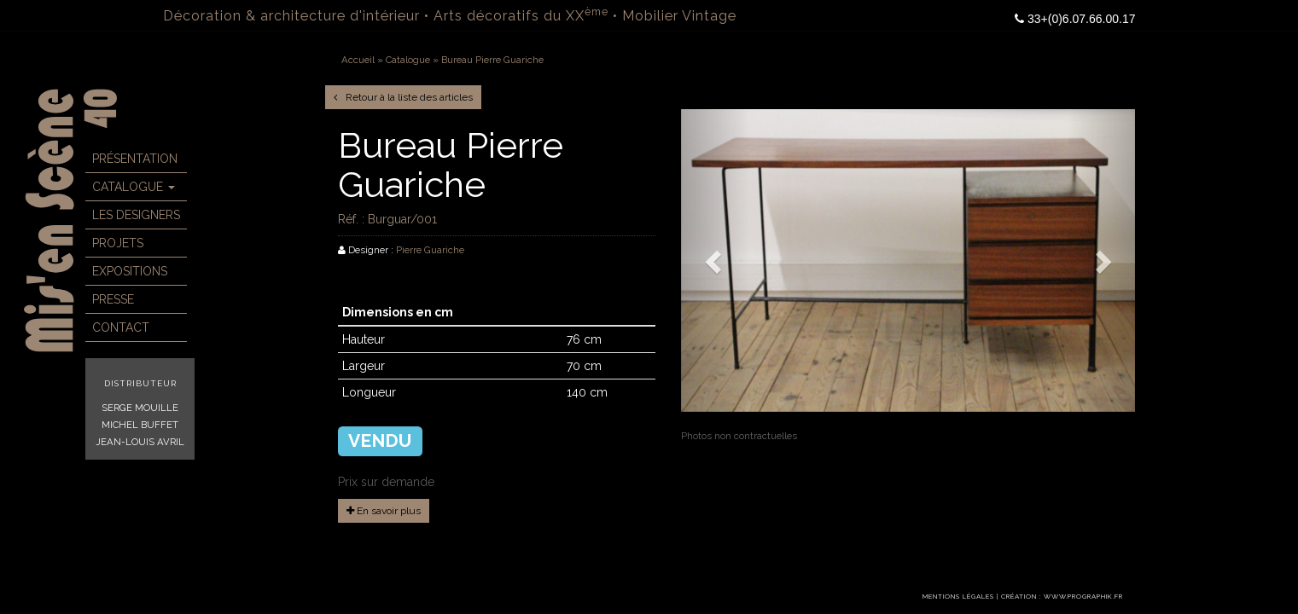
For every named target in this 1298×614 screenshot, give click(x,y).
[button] (715, 260)
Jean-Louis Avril (140, 442)
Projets (117, 243)
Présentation (135, 158)
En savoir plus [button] (383, 511)
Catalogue (133, 187)
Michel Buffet (140, 425)
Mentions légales (958, 596)
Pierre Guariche (430, 250)
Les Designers (136, 215)
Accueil (358, 60)
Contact (120, 327)
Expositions (129, 271)
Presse (113, 299)
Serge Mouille (140, 408)
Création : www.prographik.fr (1062, 596)
